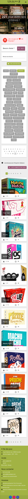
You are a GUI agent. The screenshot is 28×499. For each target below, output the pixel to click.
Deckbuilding (20, 89)
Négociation (7, 118)
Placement (18, 121)
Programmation (10, 124)
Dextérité (20, 96)
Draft (9, 99)
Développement (9, 96)
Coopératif (18, 86)
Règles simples (17, 127)
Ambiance (21, 70)
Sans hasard (19, 133)
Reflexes (8, 127)
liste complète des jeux (17, 167)
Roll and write (9, 133)
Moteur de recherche (8, 56)
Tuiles (14, 140)
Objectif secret (18, 118)
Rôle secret (18, 130)
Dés (15, 92)
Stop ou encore (18, 136)
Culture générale (9, 89)
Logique (6, 114)
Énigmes (19, 105)
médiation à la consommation (10, 476)
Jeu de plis (18, 111)
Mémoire (21, 114)
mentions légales (7, 454)
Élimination (17, 99)
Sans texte (8, 136)
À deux (6, 70)
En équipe (9, 102)
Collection (16, 80)
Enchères (17, 102)
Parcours (9, 121)
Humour (21, 108)
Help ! (21, 49)
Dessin (20, 92)
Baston (21, 77)
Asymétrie (14, 74)
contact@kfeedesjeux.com (9, 474)
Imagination (9, 111)
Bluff (9, 80)
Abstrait (13, 70)
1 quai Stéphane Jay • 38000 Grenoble (12, 452)
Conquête (9, 86)
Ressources (8, 130)
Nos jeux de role (14, 63)
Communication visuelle (14, 83)
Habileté (14, 108)
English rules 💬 (10, 105)
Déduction (8, 92)
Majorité (14, 114)
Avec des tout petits (10, 77)
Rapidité (19, 124)
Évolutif (6, 108)
